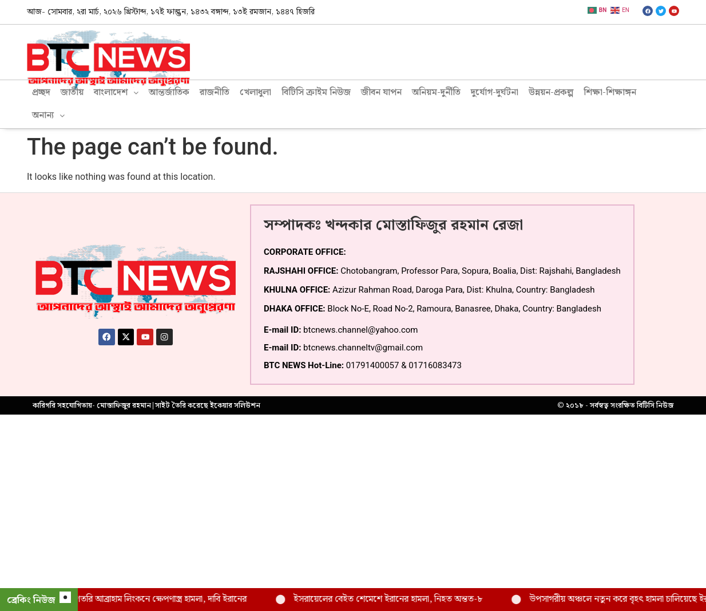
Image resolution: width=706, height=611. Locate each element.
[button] (116, 92)
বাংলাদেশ (116, 92)
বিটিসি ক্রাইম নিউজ (316, 92)
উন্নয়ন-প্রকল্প (551, 92)
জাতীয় (72, 92)
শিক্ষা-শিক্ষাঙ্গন (610, 92)
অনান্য (48, 115)
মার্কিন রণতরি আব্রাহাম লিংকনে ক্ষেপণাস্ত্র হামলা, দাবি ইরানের (163, 599)
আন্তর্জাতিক (169, 92)
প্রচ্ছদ (41, 92)
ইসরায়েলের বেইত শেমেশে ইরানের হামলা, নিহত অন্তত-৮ (404, 599)
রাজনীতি (214, 92)
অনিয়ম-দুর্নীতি (436, 92)
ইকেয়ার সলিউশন (235, 405)
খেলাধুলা (255, 92)
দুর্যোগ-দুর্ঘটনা (494, 92)
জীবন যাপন (381, 92)
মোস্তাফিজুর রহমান (124, 405)
